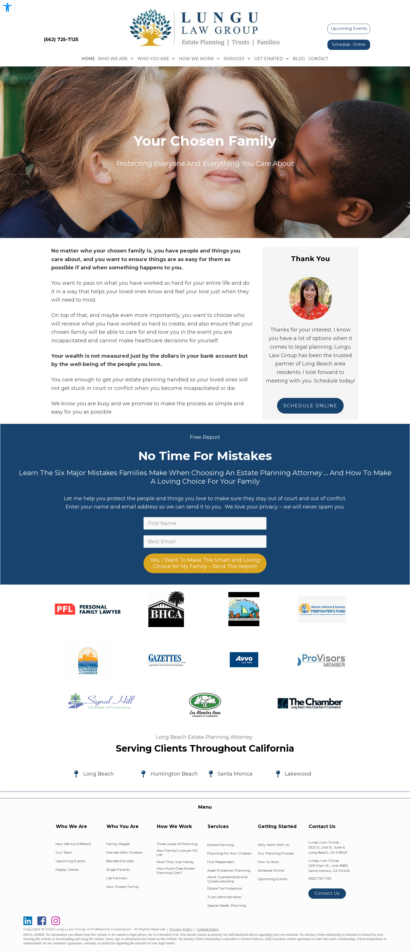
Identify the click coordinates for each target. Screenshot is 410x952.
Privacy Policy (181, 929)
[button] (7, 7)
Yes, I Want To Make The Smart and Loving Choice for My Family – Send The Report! (205, 563)
